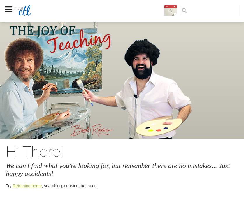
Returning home (27, 185)
